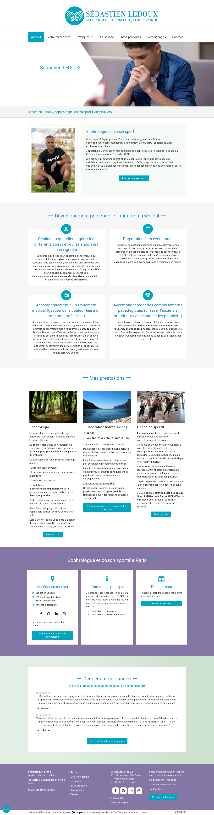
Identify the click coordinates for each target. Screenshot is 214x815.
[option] (107, 74)
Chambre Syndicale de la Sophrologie (129, 812)
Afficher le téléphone (47, 604)
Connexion (180, 811)
